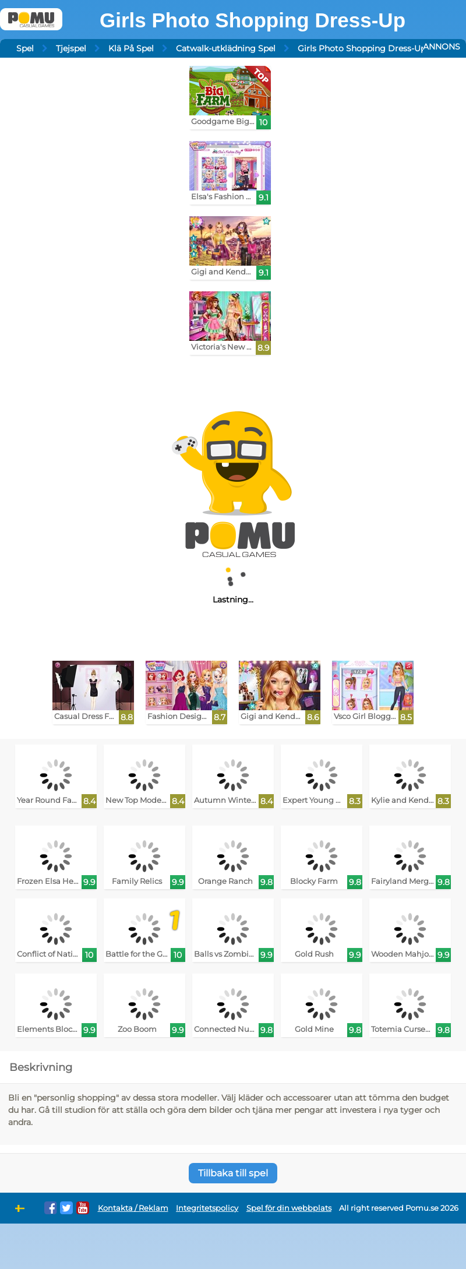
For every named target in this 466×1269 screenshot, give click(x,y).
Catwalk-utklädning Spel (226, 48)
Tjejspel (71, 48)
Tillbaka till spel (233, 1173)
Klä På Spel (131, 48)
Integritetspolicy (207, 1208)
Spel (25, 48)
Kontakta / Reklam (133, 1208)
